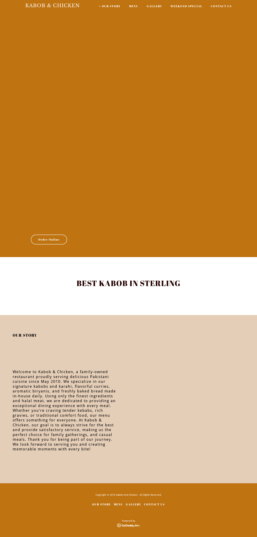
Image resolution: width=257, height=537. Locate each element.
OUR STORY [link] (111, 6)
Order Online (49, 239)
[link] (61, 6)
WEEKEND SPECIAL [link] (186, 6)
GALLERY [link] (154, 6)
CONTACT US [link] (221, 6)
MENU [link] (133, 6)
